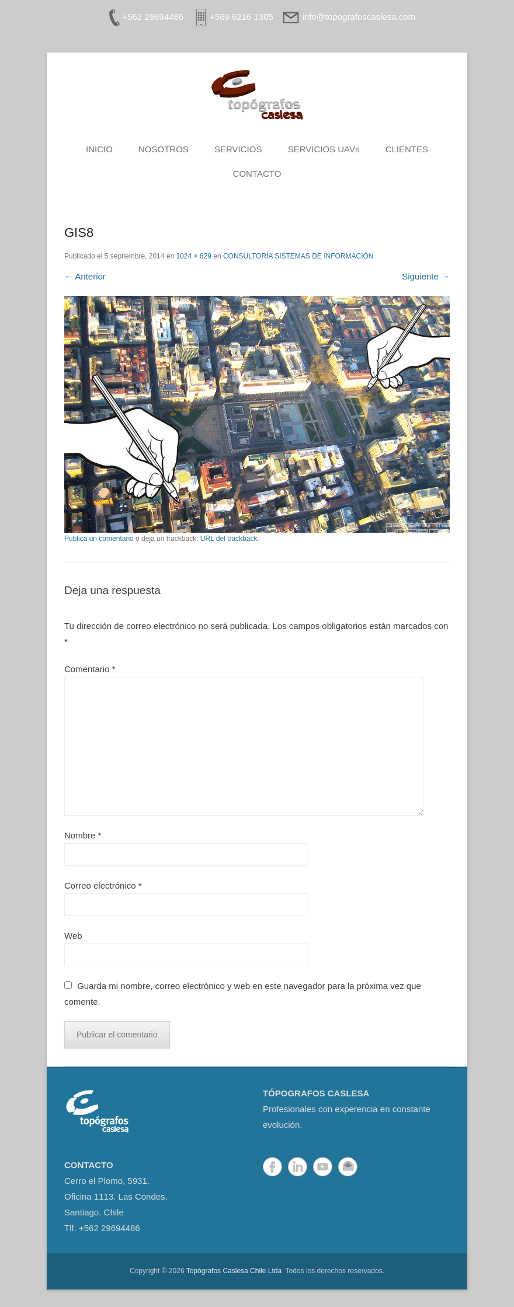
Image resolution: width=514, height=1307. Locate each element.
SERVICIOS (238, 149)
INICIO (99, 149)
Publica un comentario (99, 538)
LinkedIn (297, 1166)
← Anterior (85, 276)
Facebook (272, 1166)
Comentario (90, 669)
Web (73, 936)
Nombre (82, 835)
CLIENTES (407, 149)
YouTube (322, 1166)
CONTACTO (257, 174)
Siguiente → (426, 276)
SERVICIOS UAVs (324, 149)
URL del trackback (229, 538)
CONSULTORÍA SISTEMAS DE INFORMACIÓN (298, 256)
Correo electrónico (103, 885)
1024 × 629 (193, 256)
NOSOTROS (163, 149)
